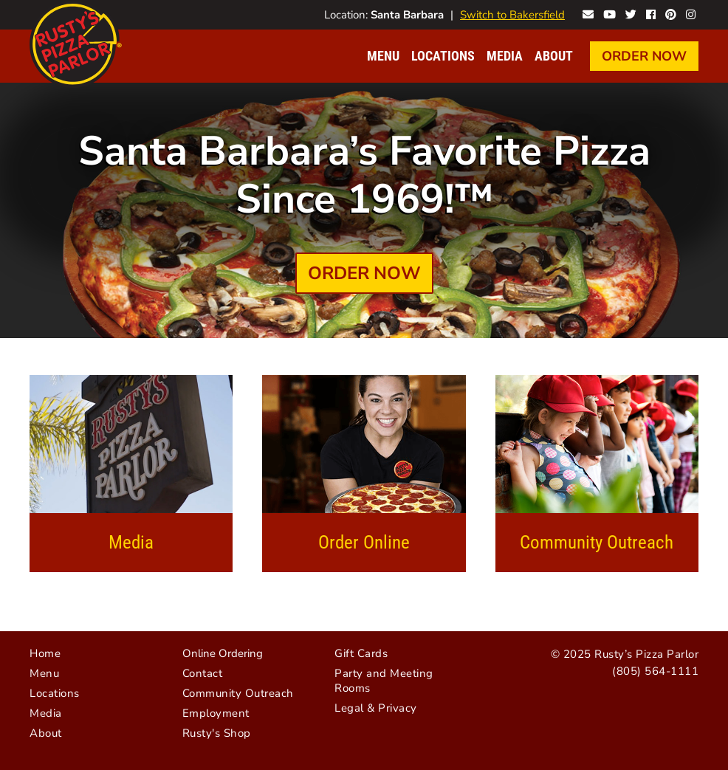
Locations (443, 55)
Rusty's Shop (216, 733)
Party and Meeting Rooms (383, 680)
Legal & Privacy (375, 708)
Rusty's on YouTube (609, 12)
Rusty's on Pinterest (670, 12)
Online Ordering (222, 653)
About (554, 55)
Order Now (644, 56)
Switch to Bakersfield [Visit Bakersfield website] (512, 14)
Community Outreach (596, 542)
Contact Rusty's (588, 12)
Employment (216, 713)
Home (45, 653)
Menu (383, 55)
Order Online (364, 542)
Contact (202, 673)
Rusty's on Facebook (651, 12)
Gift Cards (361, 653)
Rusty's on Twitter (630, 12)
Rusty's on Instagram (691, 12)
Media (505, 55)
